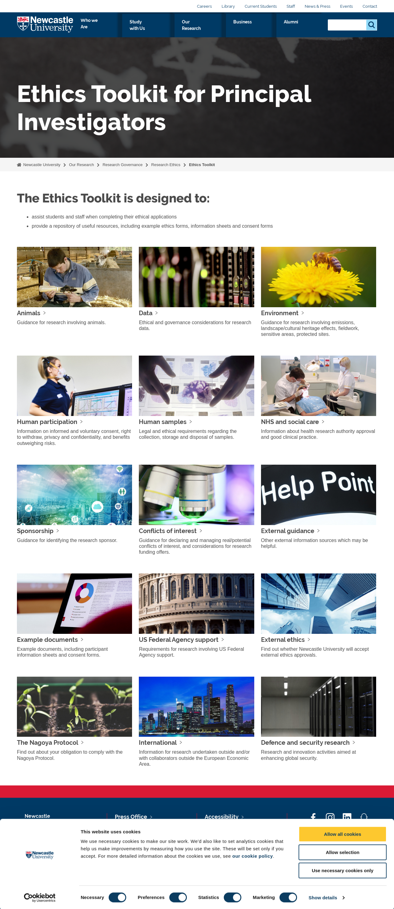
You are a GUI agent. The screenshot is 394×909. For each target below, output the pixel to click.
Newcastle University (41, 164)
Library (228, 6)
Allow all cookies (342, 833)
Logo (45, 27)
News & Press (317, 6)
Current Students (261, 6)
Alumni (309, 29)
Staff (291, 6)
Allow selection (342, 851)
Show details (323, 896)
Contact (370, 6)
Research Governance (123, 164)
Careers (204, 6)
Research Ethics (165, 164)
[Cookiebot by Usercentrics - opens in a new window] (40, 897)
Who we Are (160, 29)
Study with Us (201, 29)
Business (280, 29)
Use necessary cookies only (342, 869)
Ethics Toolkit (202, 164)
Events (346, 6)
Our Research (244, 29)
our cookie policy (252, 855)
